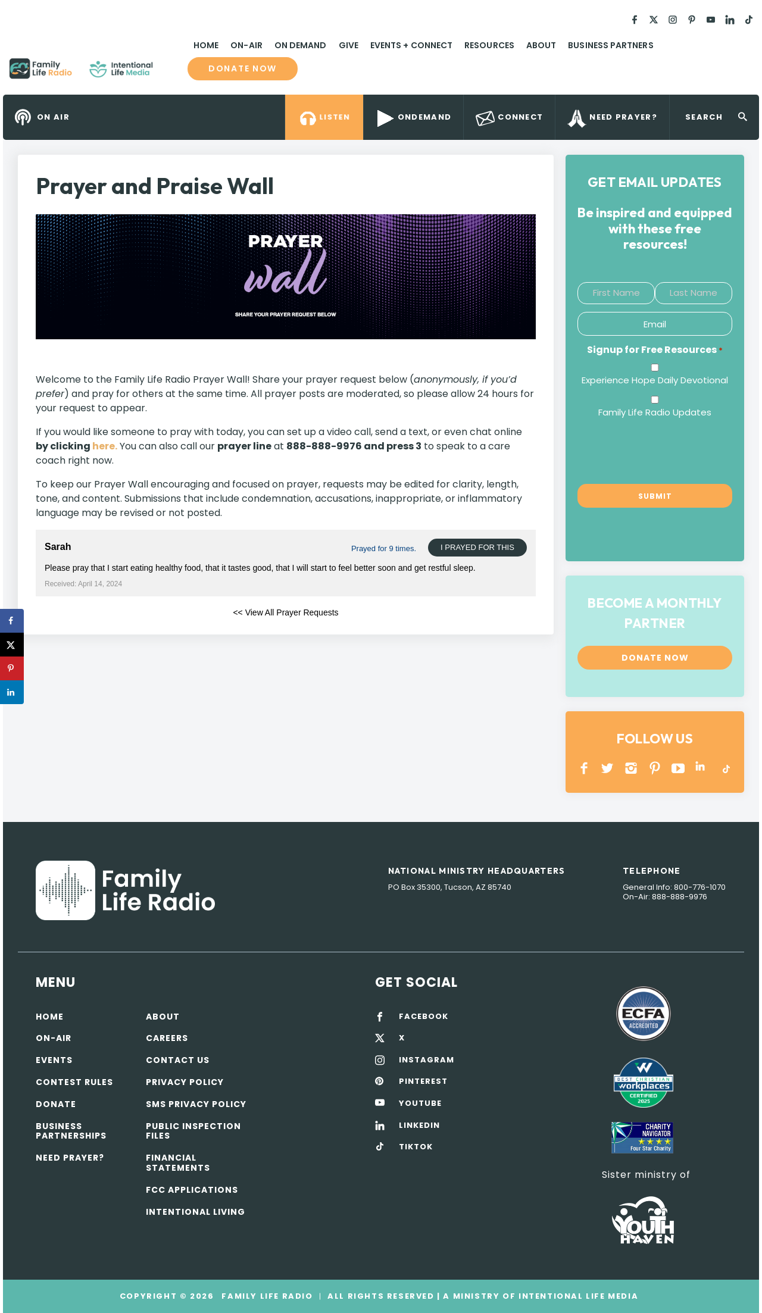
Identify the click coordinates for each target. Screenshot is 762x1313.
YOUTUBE (678, 768)
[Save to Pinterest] (12, 668)
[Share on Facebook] (12, 621)
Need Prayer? (70, 1158)
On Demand (300, 45)
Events (54, 1060)
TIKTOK (416, 1147)
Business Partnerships (71, 1131)
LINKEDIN (702, 768)
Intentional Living (195, 1212)
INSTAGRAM (631, 768)
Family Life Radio (170, 73)
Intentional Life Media (577, 1296)
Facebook (584, 768)
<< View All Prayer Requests (285, 612)
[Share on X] (12, 644)
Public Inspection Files (193, 1131)
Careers (167, 1038)
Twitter (608, 768)
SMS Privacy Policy (196, 1104)
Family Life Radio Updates (654, 412)
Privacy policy (185, 1082)
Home (205, 45)
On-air (53, 1038)
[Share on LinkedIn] (12, 692)
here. (104, 446)
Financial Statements (178, 1163)
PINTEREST (655, 768)
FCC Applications (192, 1190)
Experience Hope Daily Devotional (655, 380)
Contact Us (178, 1060)
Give (348, 45)
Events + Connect (411, 45)
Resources (489, 45)
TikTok (725, 768)
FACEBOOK (423, 1016)
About (541, 45)
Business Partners (610, 45)
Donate (56, 1104)
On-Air (246, 45)
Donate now (243, 68)
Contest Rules (74, 1082)
